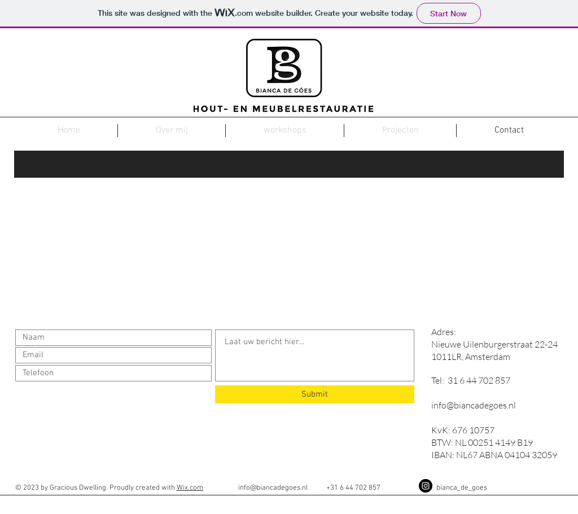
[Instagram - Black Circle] (425, 486)
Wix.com (190, 488)
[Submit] (314, 394)
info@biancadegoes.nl (473, 405)
